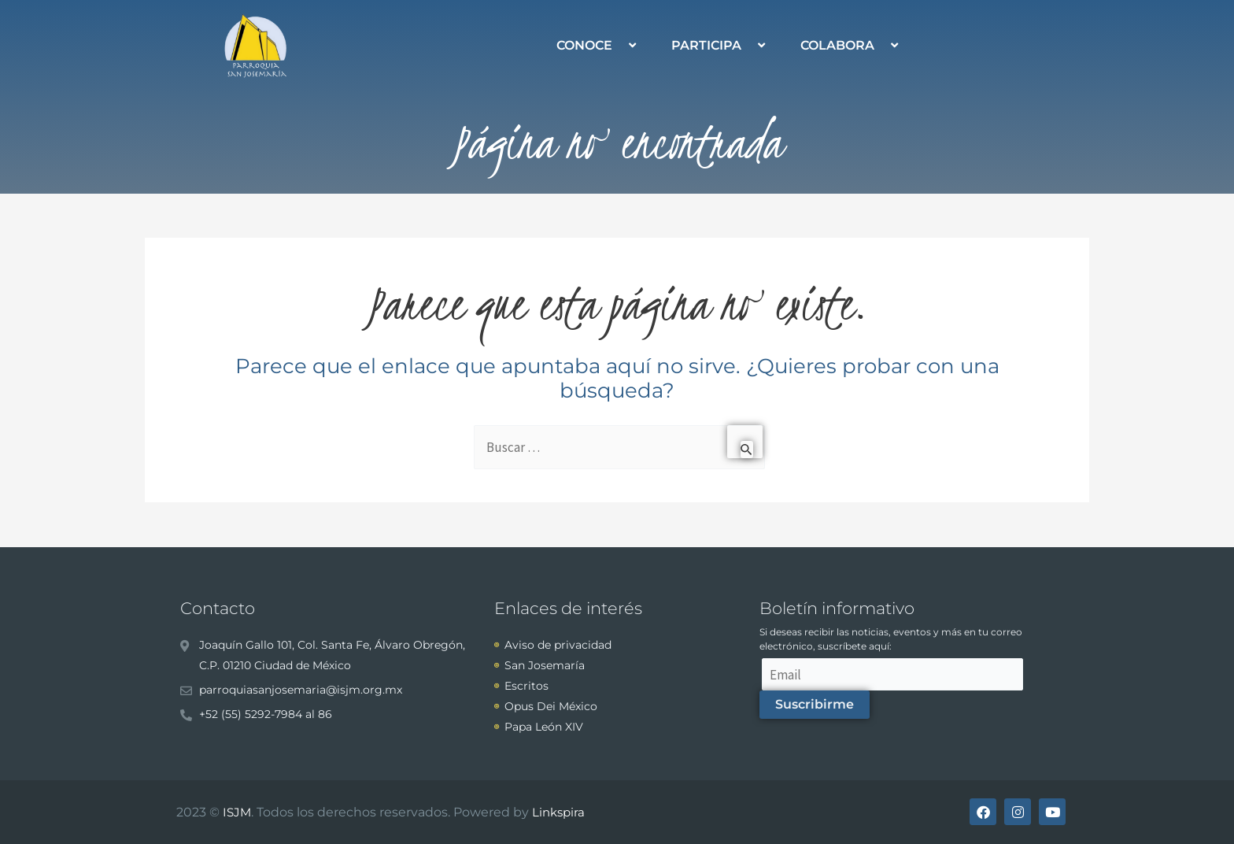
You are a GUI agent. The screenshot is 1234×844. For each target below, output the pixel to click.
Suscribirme (814, 704)
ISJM (237, 812)
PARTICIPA (720, 45)
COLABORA (851, 45)
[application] (618, 45)
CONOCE (598, 45)
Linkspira (558, 812)
